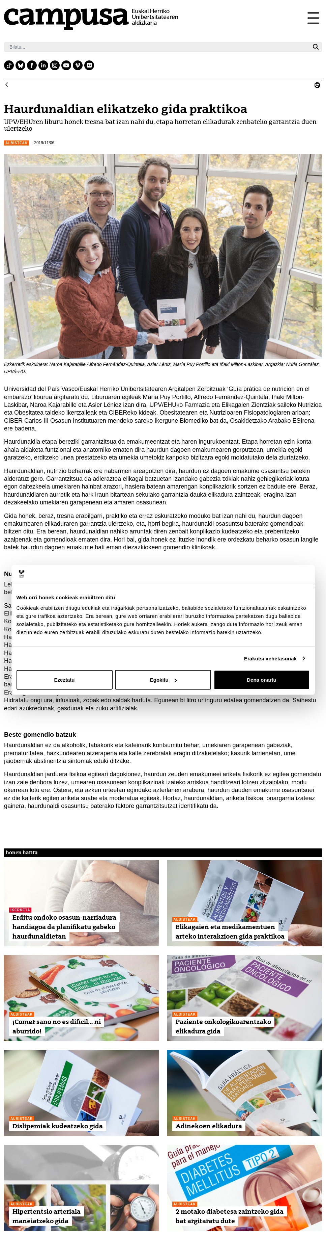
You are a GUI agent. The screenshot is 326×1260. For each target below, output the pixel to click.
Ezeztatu (64, 680)
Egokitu (163, 680)
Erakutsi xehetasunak (270, 658)
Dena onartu (261, 680)
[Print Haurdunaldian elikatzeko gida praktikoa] (317, 85)
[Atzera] (6, 85)
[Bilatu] (156, 47)
